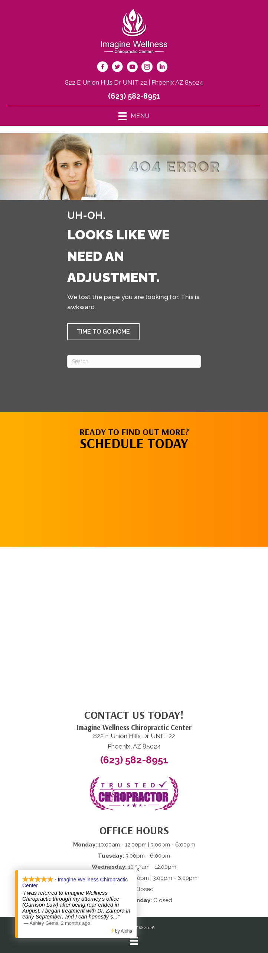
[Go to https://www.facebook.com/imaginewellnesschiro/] (102, 68)
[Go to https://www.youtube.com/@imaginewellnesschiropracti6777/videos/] (132, 68)
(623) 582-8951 (134, 96)
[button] (103, 331)
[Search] (134, 361)
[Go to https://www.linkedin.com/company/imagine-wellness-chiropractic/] (161, 68)
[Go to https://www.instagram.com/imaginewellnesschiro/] (147, 68)
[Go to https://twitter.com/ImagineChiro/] (117, 68)
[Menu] (134, 941)
